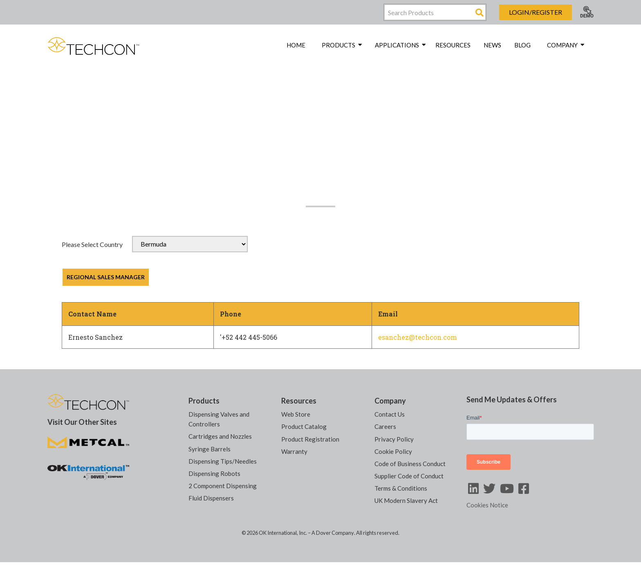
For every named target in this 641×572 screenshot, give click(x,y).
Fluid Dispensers (211, 497)
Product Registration (310, 438)
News (492, 45)
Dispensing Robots (214, 473)
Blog (522, 45)
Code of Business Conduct (410, 463)
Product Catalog (304, 426)
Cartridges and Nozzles (220, 436)
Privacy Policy (394, 438)
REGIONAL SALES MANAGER (106, 277)
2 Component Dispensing (222, 485)
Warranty (294, 451)
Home (296, 45)
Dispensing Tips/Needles (222, 460)
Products (204, 400)
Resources (453, 45)
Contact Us (389, 414)
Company (390, 400)
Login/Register (535, 12)
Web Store (295, 414)
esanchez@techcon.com (417, 337)
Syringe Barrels (209, 448)
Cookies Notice (487, 505)
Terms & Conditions (400, 487)
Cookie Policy (393, 451)
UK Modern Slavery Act (406, 500)
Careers (385, 426)
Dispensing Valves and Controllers (218, 419)
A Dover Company (333, 532)
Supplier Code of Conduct (409, 475)
